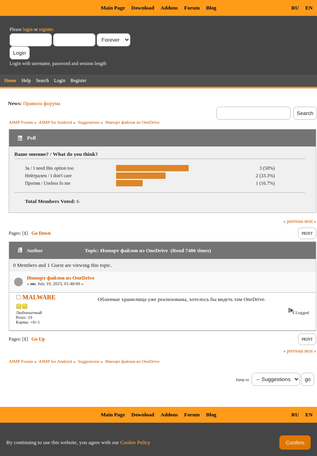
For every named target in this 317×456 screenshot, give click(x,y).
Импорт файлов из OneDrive (61, 278)
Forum (192, 8)
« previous (293, 221)
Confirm (295, 443)
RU (295, 8)
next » (310, 221)
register (46, 29)
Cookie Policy (135, 442)
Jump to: (243, 379)
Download (142, 8)
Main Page (113, 8)
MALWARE (39, 297)
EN (309, 8)
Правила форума (41, 103)
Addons (169, 8)
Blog (211, 8)
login (28, 29)
